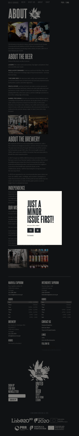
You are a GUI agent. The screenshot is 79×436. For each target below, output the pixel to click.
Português (30, 235)
